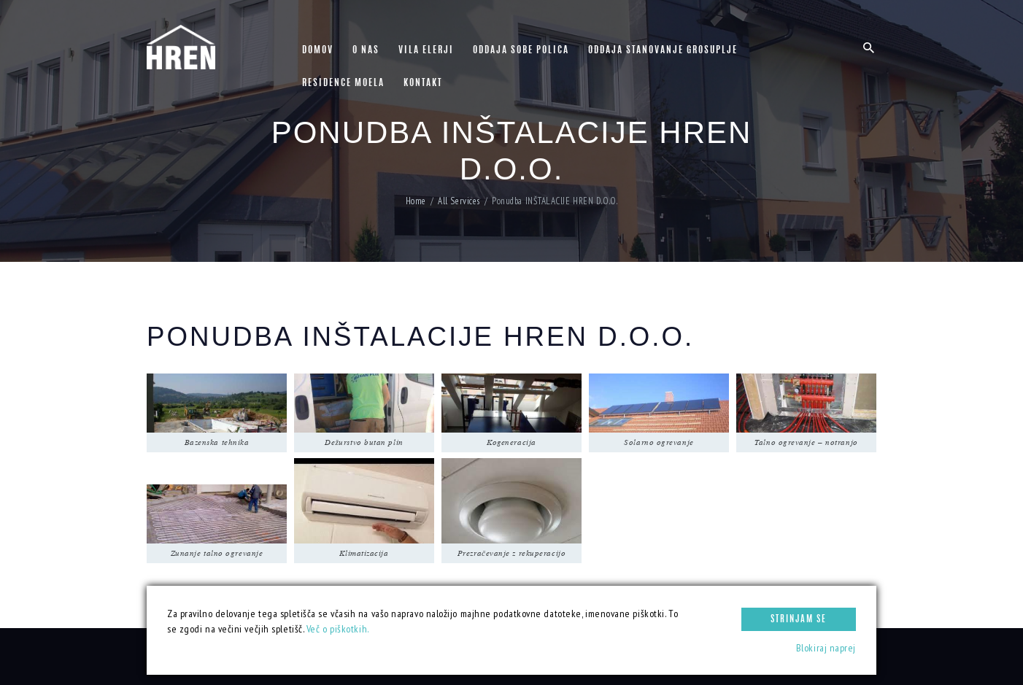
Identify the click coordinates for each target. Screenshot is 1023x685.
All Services (459, 201)
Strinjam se (799, 619)
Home (416, 201)
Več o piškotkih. (337, 628)
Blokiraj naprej (826, 647)
